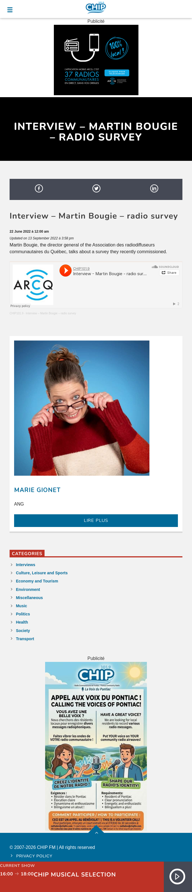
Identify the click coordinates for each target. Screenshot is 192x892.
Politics (23, 614)
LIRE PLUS (96, 520)
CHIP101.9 (16, 313)
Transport (25, 639)
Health (22, 622)
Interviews (25, 564)
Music (21, 606)
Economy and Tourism (37, 581)
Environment (28, 589)
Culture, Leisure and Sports (42, 573)
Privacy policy (34, 856)
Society (23, 630)
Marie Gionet (37, 490)
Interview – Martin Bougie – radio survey (51, 313)
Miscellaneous (29, 597)
